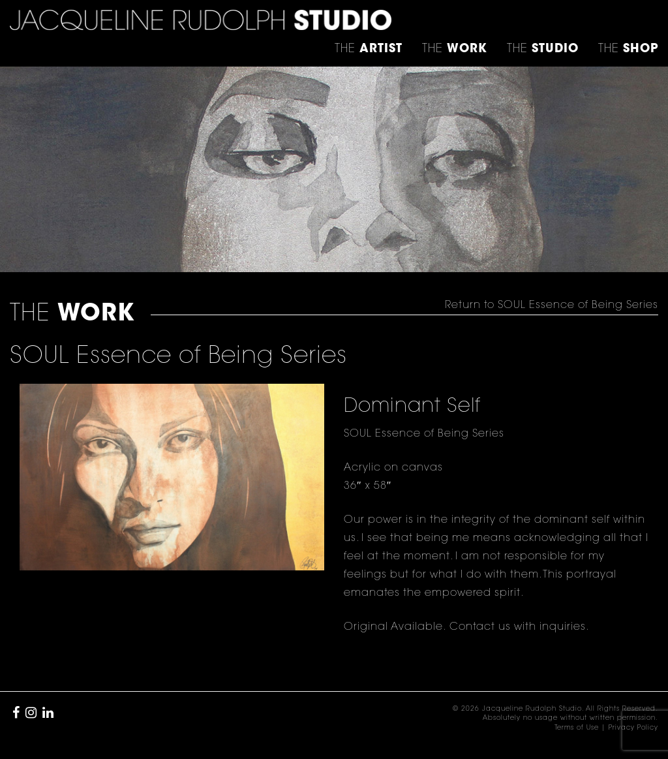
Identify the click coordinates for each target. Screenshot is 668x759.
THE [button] (368, 49)
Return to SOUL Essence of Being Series (551, 305)
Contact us (480, 627)
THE (628, 49)
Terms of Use (576, 728)
